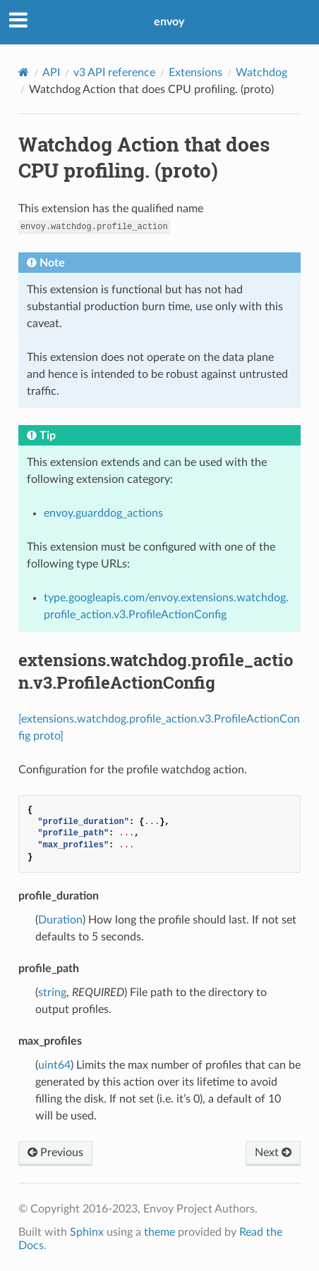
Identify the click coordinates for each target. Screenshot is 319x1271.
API (51, 72)
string (52, 992)
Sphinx (87, 1232)
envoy (169, 21)
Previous (55, 1152)
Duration (60, 920)
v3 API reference (114, 72)
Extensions (195, 72)
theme (159, 1232)
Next (273, 1152)
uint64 (54, 1065)
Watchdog (261, 72)
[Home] (23, 72)
